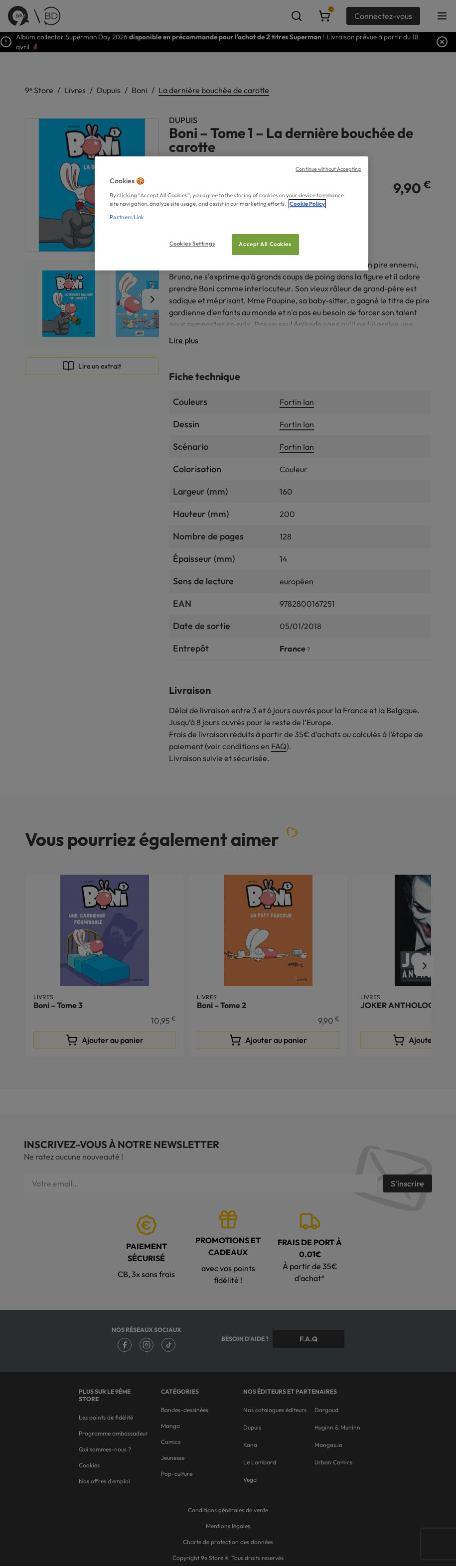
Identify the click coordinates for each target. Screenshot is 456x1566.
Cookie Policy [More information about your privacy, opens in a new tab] (307, 203)
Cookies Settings (192, 243)
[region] (231, 213)
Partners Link (127, 217)
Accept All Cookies (265, 244)
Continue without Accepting (328, 168)
